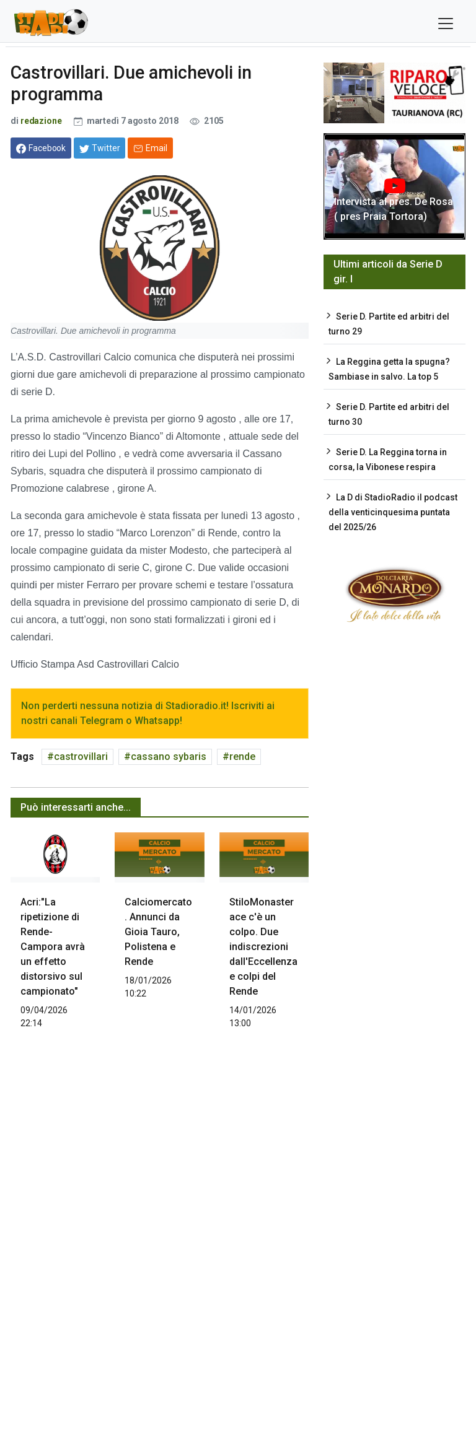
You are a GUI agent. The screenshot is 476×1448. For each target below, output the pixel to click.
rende (242, 756)
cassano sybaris (168, 756)
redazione (41, 121)
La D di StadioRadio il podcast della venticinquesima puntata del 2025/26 (392, 512)
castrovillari (81, 756)
